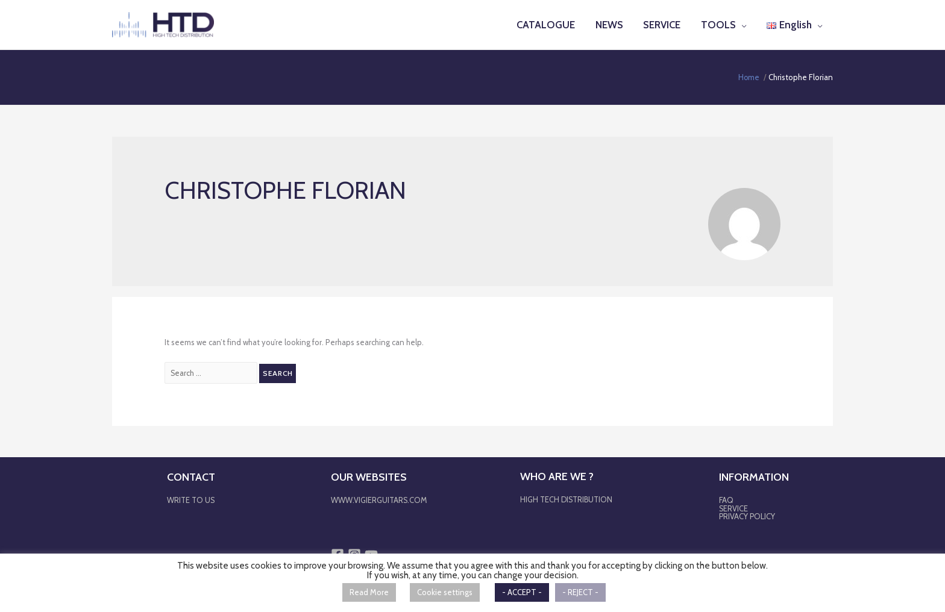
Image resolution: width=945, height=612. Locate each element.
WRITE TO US (191, 500)
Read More (369, 592)
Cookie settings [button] (444, 592)
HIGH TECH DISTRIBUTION (566, 499)
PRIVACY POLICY (747, 515)
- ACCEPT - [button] (522, 592)
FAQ (726, 500)
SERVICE (734, 508)
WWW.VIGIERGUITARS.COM (378, 500)
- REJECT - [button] (580, 592)
